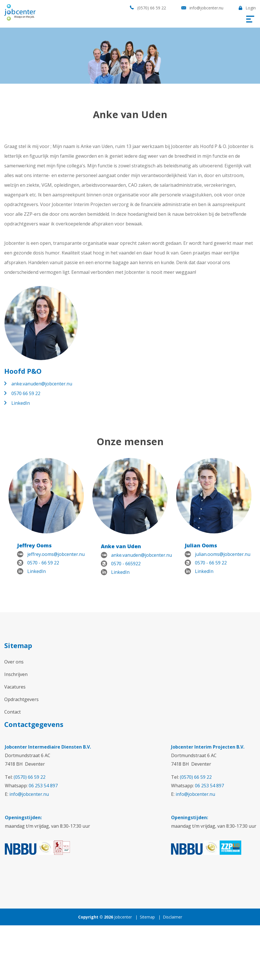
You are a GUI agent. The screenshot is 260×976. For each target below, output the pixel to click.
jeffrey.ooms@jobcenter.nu (56, 554)
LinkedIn (20, 403)
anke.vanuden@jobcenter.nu (41, 384)
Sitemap (147, 917)
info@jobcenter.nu (206, 8)
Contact (12, 712)
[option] (46, 520)
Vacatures (15, 687)
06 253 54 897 (43, 785)
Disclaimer (172, 917)
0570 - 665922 (126, 563)
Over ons (14, 662)
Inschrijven (16, 674)
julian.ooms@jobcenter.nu (222, 554)
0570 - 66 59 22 (43, 563)
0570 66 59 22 (25, 393)
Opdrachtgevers (21, 699)
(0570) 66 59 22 (151, 8)
